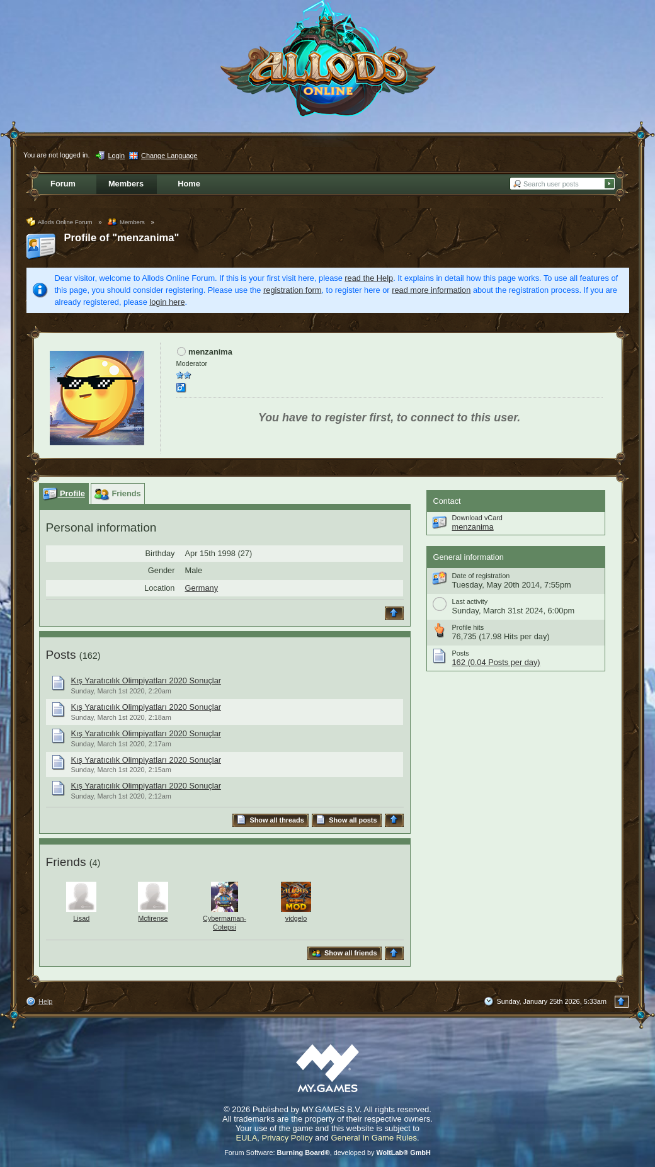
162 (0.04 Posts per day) (496, 662)
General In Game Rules (374, 1137)
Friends (66, 861)
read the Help (369, 278)
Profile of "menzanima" (121, 238)
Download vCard (477, 517)
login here (167, 302)
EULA (246, 1137)
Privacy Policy (287, 1137)
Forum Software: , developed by (327, 1152)
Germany (202, 588)
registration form (292, 290)
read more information (431, 290)
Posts (61, 654)
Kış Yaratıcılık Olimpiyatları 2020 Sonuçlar (146, 680)
